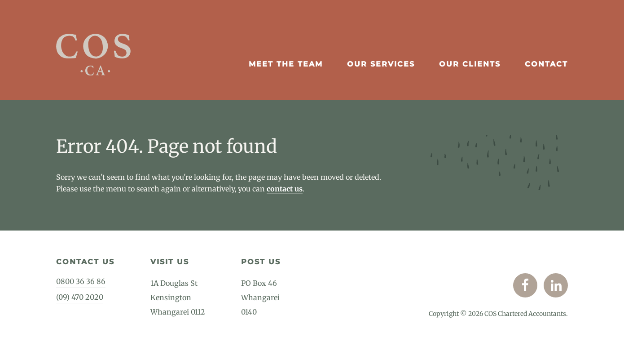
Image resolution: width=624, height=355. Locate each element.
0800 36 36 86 (80, 281)
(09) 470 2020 (79, 297)
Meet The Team (286, 64)
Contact (546, 64)
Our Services (381, 64)
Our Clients (470, 64)
